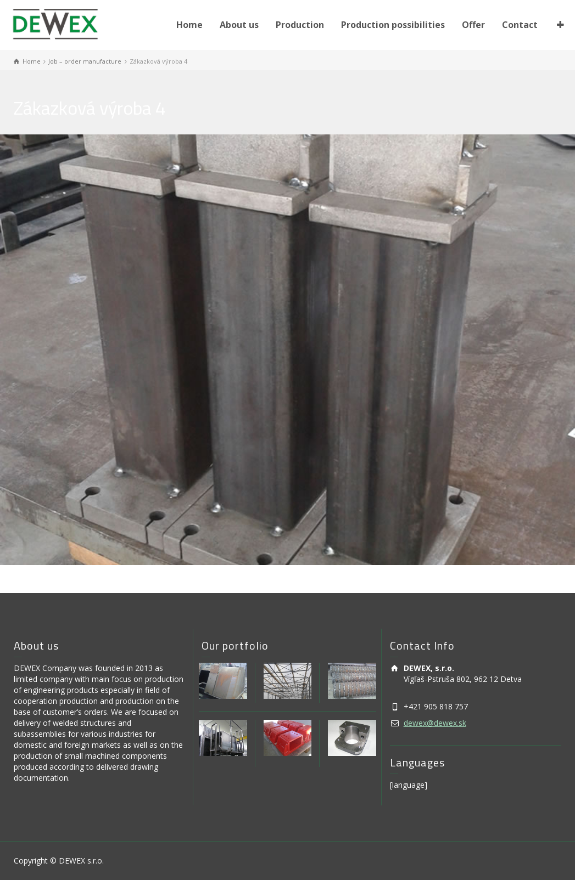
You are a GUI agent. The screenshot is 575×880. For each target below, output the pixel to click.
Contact (520, 25)
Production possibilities (393, 25)
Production (300, 25)
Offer (473, 25)
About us (239, 25)
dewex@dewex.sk (435, 723)
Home (189, 25)
